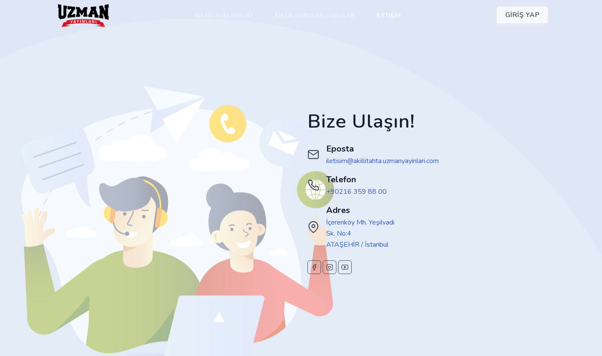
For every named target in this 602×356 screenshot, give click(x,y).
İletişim (388, 16)
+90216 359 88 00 (356, 191)
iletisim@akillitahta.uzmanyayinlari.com (382, 161)
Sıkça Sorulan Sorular (315, 16)
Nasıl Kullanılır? (224, 16)
